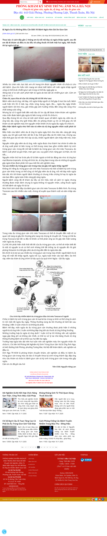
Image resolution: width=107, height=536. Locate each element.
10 (35, 447)
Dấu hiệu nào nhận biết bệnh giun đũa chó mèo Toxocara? (91, 103)
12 (41, 447)
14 (47, 447)
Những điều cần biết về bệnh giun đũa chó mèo (91, 108)
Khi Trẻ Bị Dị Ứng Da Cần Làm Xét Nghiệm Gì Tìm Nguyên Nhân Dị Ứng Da (91, 80)
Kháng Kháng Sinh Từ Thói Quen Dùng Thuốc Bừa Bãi (56, 394)
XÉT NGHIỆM (58, 17)
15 (50, 447)
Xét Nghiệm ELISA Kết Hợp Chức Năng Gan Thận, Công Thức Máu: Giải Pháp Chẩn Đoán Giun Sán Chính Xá (19, 394)
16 (52, 447)
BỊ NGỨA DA (49, 17)
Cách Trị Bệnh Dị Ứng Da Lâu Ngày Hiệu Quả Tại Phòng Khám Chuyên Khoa (91, 98)
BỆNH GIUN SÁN (81, 17)
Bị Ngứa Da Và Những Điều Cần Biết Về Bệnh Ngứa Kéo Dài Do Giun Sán (91, 93)
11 (38, 447)
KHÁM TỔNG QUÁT (69, 17)
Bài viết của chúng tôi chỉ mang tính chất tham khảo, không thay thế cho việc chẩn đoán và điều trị (66, 489)
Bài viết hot (84, 75)
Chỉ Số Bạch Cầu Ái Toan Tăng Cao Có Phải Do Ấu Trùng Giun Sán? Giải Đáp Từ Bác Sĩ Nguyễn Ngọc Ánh (19, 422)
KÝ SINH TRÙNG (92, 17)
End (56, 447)
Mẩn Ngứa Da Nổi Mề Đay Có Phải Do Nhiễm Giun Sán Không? (90, 88)
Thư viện (82, 53)
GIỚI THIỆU (30, 17)
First (22, 447)
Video (81, 25)
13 (44, 447)
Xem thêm (88, 26)
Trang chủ (5, 25)
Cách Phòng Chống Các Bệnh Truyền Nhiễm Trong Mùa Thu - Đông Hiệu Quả (55, 422)
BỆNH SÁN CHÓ (39, 17)
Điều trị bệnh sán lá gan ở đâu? (88, 84)
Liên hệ (101, 17)
